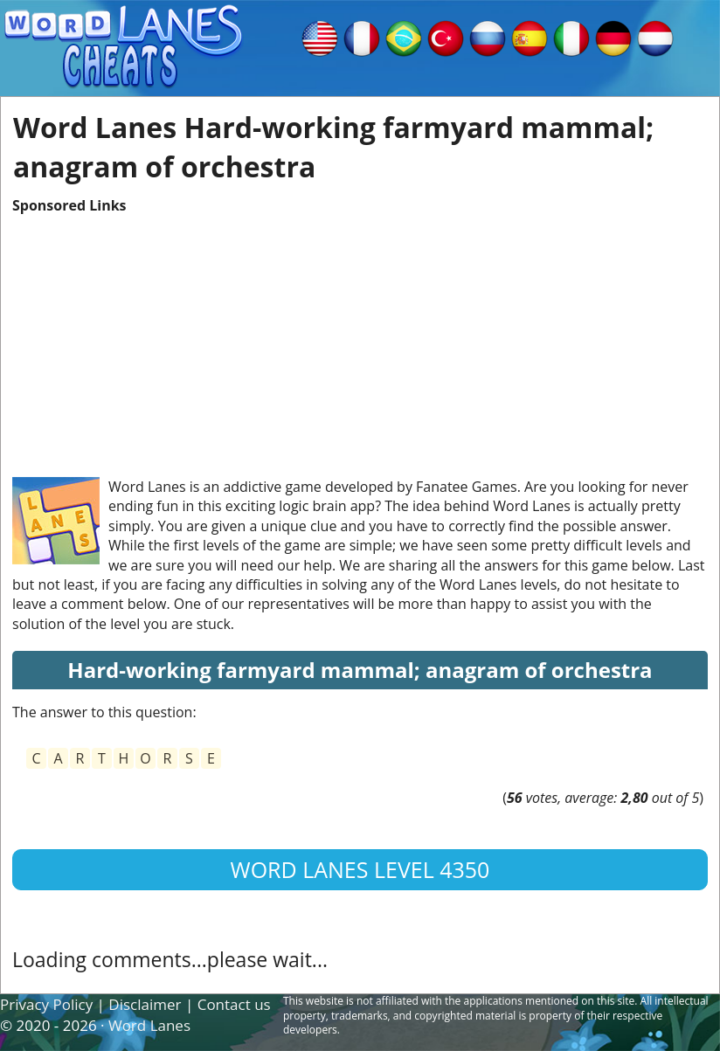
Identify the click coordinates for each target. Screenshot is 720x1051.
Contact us (234, 1004)
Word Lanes (149, 1025)
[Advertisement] (360, 337)
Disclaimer (144, 1004)
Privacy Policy (46, 1004)
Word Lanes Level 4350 (360, 869)
